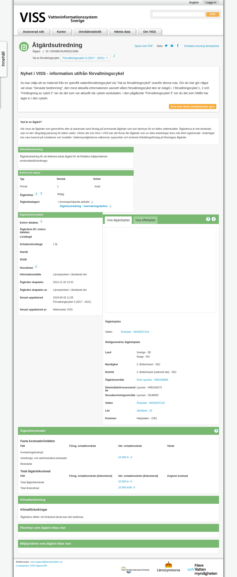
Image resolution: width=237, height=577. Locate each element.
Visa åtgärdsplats (118, 220)
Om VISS (149, 31)
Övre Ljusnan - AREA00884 (152, 379)
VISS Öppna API (38, 565)
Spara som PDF (144, 46)
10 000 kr (123, 457)
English (193, 2)
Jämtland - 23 (144, 410)
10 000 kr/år (125, 487)
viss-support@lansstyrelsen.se (46, 562)
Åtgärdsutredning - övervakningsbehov (84, 206)
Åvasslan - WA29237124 (135, 331)
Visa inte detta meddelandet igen (193, 106)
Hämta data (122, 31)
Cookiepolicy (22, 565)
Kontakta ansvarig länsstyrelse (201, 46)
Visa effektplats (145, 220)
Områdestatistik (90, 31)
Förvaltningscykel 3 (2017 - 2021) (84, 58)
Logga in (211, 2)
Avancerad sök (33, 31)
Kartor (61, 31)
